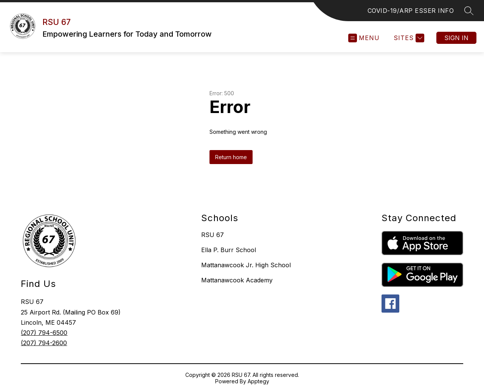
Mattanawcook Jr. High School (246, 265)
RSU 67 (212, 235)
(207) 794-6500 (44, 332)
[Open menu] (364, 38)
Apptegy (258, 381)
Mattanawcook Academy (237, 280)
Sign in (456, 38)
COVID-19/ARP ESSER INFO (411, 10)
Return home (231, 157)
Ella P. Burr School (228, 250)
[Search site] (468, 10)
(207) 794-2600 (44, 343)
